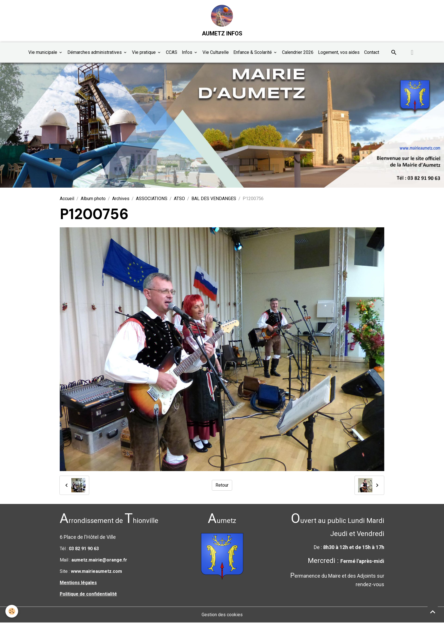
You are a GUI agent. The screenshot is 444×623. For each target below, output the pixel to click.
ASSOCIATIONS (151, 199)
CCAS (171, 52)
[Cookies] (12, 611)
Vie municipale (43, 52)
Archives (120, 199)
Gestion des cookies (222, 615)
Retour (222, 485)
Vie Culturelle (215, 52)
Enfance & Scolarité (253, 52)
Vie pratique (144, 52)
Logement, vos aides (339, 52)
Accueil (67, 199)
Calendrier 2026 (297, 52)
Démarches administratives (95, 52)
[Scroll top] (433, 612)
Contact (371, 52)
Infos (187, 52)
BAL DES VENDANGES (213, 199)
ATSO (179, 199)
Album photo (93, 199)
